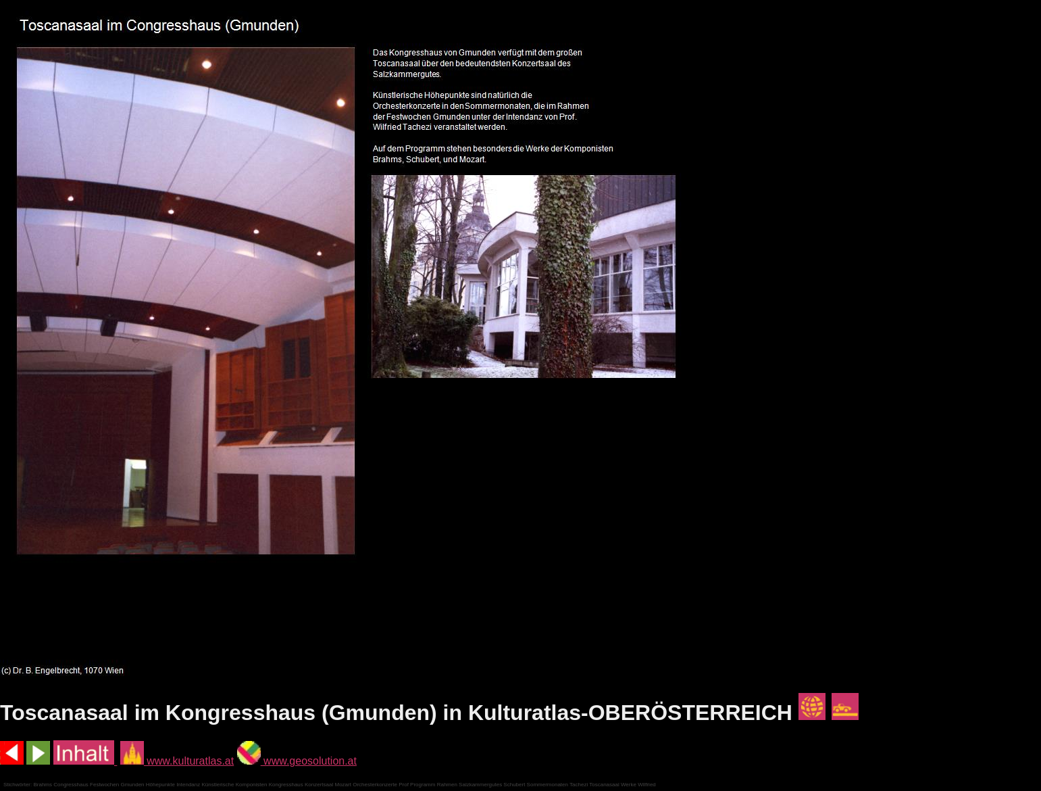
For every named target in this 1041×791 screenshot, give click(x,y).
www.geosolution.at (297, 761)
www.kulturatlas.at (177, 761)
